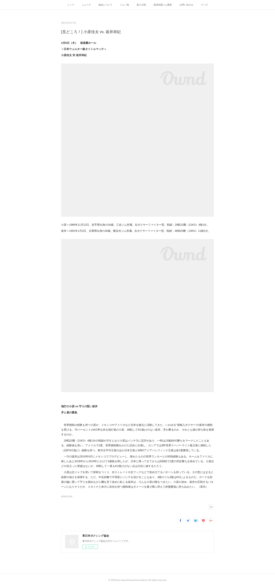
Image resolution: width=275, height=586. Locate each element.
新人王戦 (141, 4)
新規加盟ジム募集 (163, 4)
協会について (105, 4)
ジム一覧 (124, 4)
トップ (70, 4)
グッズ (204, 4)
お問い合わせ (186, 4)
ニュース (86, 4)
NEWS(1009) (66, 496)
